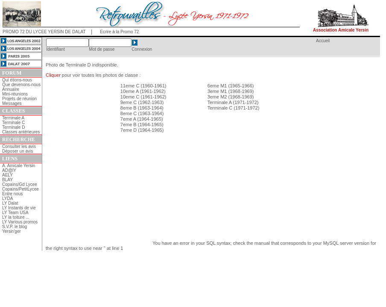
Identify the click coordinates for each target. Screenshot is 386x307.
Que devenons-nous (21, 84)
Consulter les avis (19, 146)
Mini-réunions (15, 94)
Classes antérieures (21, 132)
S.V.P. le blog (14, 226)
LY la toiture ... (15, 217)
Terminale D (13, 127)
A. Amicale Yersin (18, 165)
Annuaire (10, 89)
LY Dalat (10, 203)
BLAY (7, 179)
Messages (12, 103)
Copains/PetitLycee (20, 189)
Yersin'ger (11, 231)
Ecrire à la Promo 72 (119, 31)
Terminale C (13, 122)
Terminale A (13, 118)
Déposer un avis (17, 151)
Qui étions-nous (17, 80)
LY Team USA (15, 212)
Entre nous (12, 193)
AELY (7, 175)
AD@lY (9, 170)
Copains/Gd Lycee (19, 184)
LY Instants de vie (19, 208)
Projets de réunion (19, 98)
